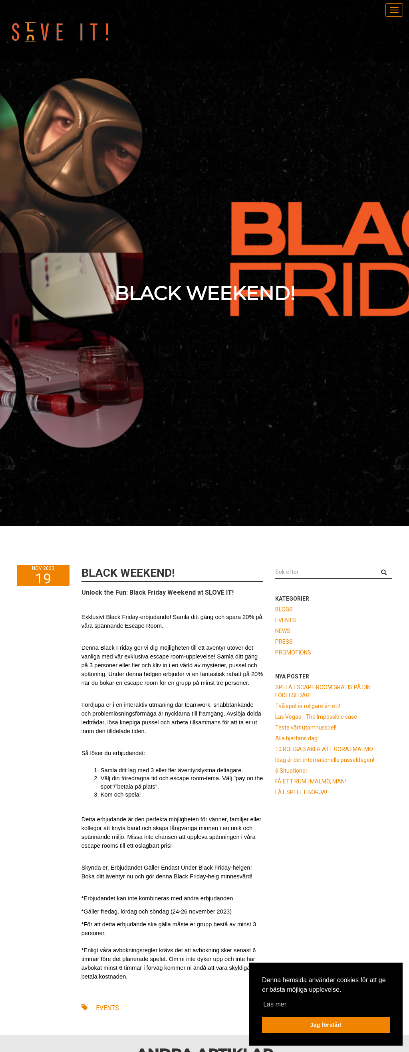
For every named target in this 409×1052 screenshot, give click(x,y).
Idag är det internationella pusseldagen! (324, 760)
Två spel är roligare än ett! (307, 706)
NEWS (282, 631)
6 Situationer (291, 770)
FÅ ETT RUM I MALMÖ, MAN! (310, 781)
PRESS (284, 642)
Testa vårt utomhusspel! (305, 727)
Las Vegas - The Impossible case (316, 717)
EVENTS (100, 1008)
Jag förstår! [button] (325, 1025)
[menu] (394, 10)
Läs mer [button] (274, 1004)
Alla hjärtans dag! (297, 738)
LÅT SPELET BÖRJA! (301, 792)
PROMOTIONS (293, 652)
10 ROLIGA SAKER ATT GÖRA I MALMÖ (324, 749)
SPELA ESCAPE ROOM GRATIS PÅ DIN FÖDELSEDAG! (323, 691)
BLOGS (284, 609)
